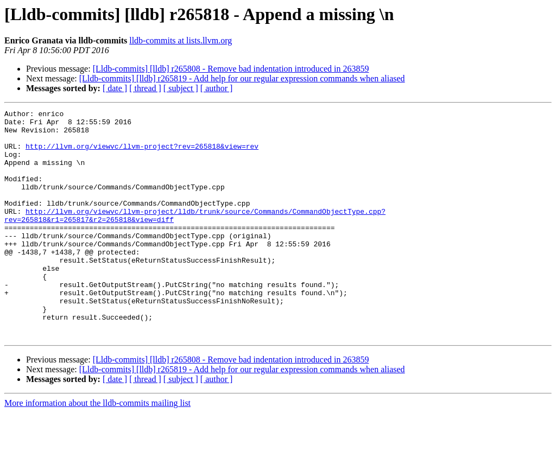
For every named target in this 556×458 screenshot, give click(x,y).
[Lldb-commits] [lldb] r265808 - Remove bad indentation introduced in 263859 (231, 68)
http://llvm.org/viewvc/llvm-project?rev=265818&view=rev (142, 154)
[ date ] (115, 88)
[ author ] (216, 88)
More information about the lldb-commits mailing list (97, 448)
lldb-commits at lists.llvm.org (180, 40)
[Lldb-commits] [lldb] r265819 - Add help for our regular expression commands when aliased (242, 78)
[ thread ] (145, 88)
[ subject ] (180, 88)
